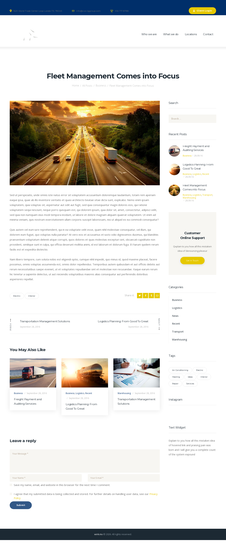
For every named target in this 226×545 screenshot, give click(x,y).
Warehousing (124, 397)
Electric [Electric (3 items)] (199, 371)
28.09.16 (198, 156)
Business (101, 85)
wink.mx (98, 539)
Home (75, 85)
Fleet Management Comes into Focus (195, 188)
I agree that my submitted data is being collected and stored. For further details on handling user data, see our (86, 501)
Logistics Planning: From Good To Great (82, 411)
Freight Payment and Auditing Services (29, 406)
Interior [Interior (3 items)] (204, 378)
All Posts (87, 85)
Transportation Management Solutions (134, 406)
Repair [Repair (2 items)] (175, 384)
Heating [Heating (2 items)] (176, 378)
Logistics (80, 397)
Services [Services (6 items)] (190, 384)
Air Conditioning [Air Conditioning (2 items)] (180, 371)
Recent (88, 397)
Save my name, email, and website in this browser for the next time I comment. (62, 490)
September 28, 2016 (37, 397)
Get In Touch (192, 261)
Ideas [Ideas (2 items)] (190, 378)
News (175, 316)
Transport (207, 195)
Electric (16, 296)
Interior (31, 296)
